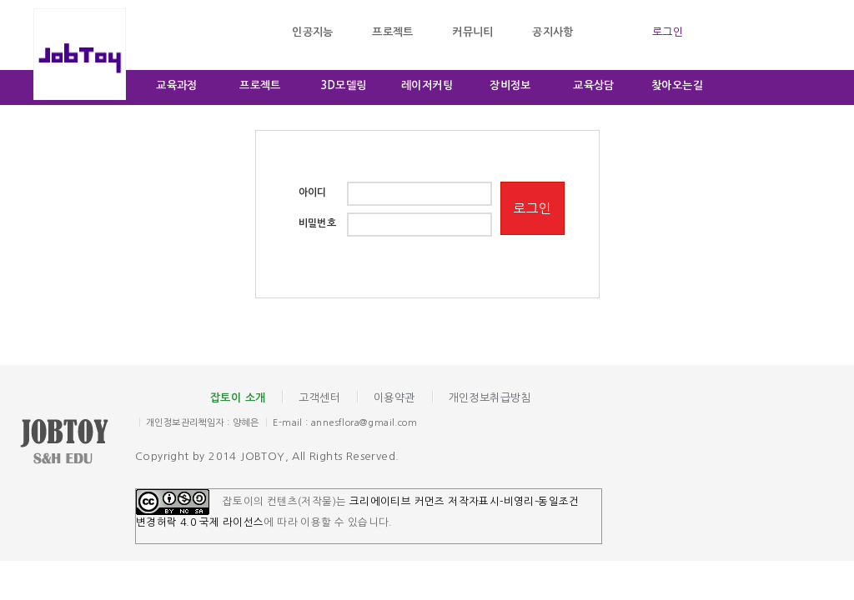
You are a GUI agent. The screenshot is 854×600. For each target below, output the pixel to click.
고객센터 (319, 397)
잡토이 (76, 443)
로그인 (667, 32)
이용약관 (394, 397)
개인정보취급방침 (490, 397)
